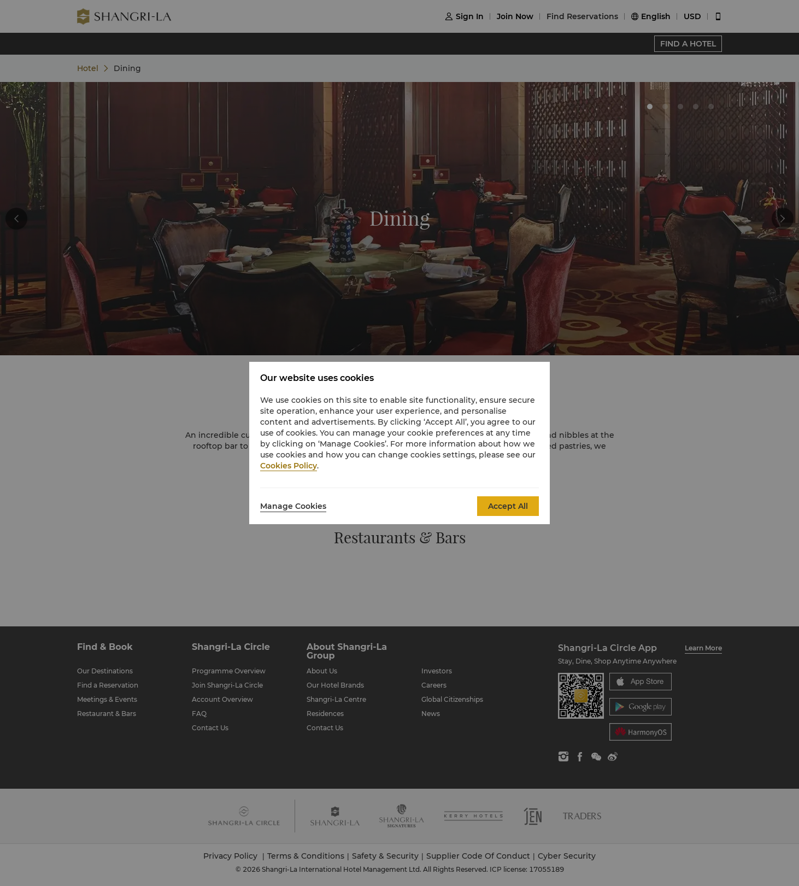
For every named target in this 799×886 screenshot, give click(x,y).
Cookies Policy (288, 466)
